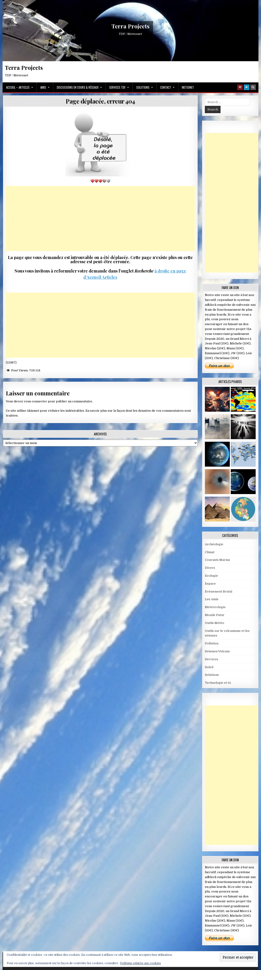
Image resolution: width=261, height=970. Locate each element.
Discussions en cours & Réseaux (77, 87)
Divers (210, 567)
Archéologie (214, 544)
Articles (109, 277)
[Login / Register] (246, 87)
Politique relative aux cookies (140, 963)
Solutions (142, 87)
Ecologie (211, 575)
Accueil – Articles (18, 87)
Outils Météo (214, 623)
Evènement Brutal (218, 591)
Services (211, 659)
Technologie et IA (218, 682)
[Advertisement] (100, 218)
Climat (209, 552)
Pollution (211, 643)
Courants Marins (217, 560)
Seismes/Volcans (217, 651)
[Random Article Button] (240, 87)
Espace (210, 583)
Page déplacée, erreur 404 (100, 101)
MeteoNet (188, 87)
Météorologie (215, 607)
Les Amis (211, 599)
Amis (43, 87)
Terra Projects (130, 26)
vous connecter (35, 401)
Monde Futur (214, 615)
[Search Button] (253, 87)
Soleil (209, 667)
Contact (165, 87)
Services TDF (117, 87)
